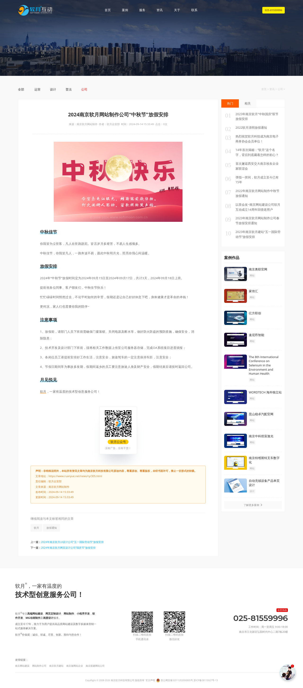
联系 (194, 10)
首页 (108, 10)
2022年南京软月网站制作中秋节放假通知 (252, 193)
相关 (248, 103)
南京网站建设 (22, 665)
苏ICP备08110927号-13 (206, 680)
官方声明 (150, 680)
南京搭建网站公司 (95, 665)
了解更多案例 (253, 505)
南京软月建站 (56, 665)
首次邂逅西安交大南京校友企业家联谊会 (252, 166)
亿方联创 (255, 313)
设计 (53, 89)
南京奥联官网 (258, 269)
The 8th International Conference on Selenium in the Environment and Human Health (264, 365)
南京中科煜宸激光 (261, 436)
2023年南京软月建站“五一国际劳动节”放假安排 (253, 234)
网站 (252, 275)
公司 (84, 89)
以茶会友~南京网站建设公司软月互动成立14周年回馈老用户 (252, 207)
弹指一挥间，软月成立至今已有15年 (252, 179)
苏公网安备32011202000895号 (177, 680)
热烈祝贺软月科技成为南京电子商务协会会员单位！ (252, 138)
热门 (230, 103)
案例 (125, 10)
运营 (37, 89)
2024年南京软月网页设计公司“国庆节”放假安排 (68, 547)
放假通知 (51, 527)
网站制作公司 (39, 665)
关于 (177, 10)
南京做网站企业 (74, 665)
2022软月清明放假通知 (246, 127)
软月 (43, 391)
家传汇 (253, 291)
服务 (142, 10)
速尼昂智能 (256, 335)
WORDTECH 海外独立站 (265, 392)
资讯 (159, 10)
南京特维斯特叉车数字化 (264, 460)
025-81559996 (273, 10)
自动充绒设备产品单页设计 (264, 482)
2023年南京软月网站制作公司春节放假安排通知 (252, 220)
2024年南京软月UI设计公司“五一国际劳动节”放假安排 (72, 542)
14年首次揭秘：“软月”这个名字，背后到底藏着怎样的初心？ (252, 152)
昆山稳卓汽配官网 (261, 414)
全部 (21, 89)
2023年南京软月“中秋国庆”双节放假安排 (251, 116)
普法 (69, 89)
